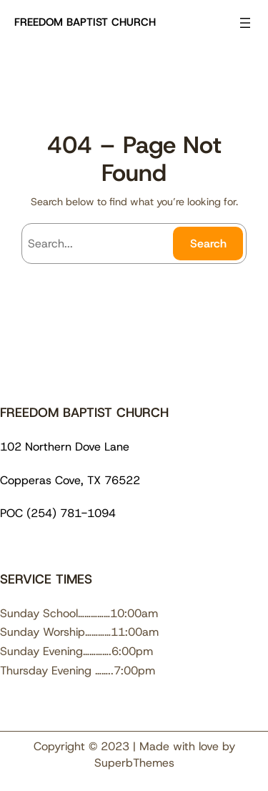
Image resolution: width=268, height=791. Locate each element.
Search (208, 243)
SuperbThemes (134, 762)
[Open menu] (245, 22)
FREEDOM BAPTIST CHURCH (85, 22)
